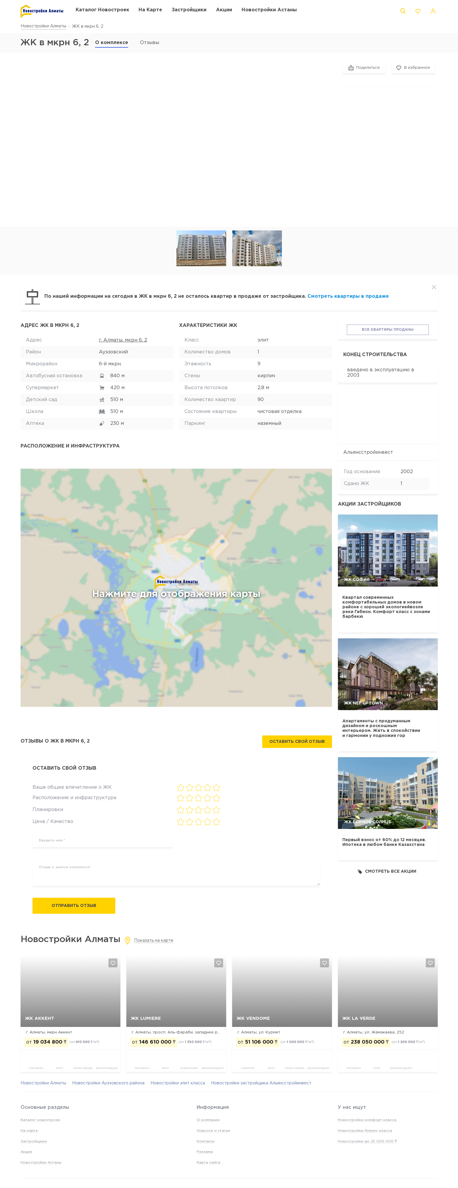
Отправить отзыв (74, 906)
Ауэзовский (113, 352)
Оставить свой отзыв (297, 741)
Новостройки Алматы (43, 26)
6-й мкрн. (110, 364)
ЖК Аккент (39, 1018)
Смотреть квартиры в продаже (348, 296)
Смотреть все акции (387, 871)
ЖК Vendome (253, 1018)
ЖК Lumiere (146, 1018)
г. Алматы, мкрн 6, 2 (123, 340)
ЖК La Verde (358, 1018)
